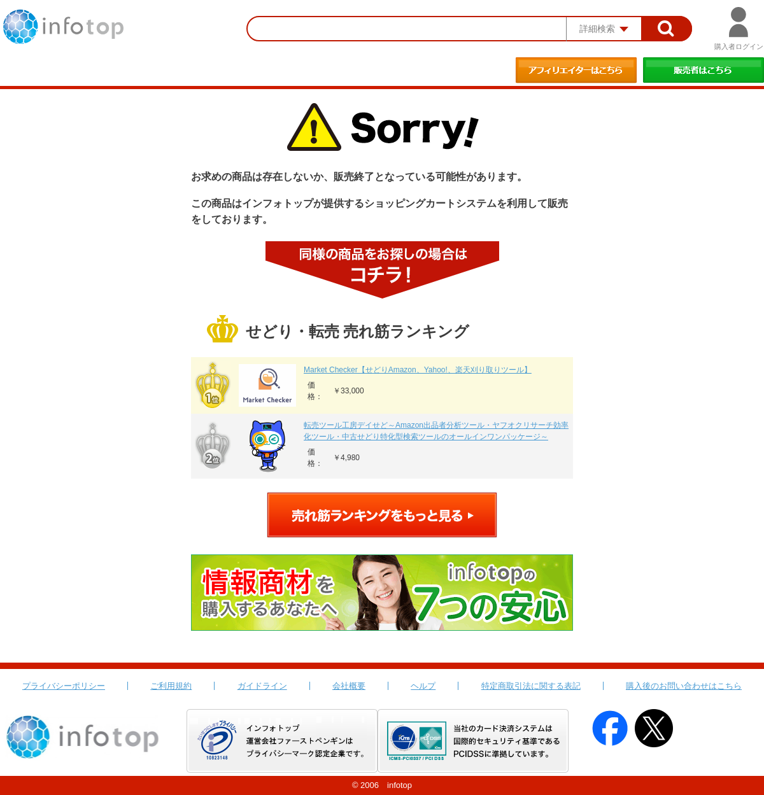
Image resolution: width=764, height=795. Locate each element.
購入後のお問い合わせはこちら (684, 686)
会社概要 (348, 686)
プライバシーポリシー (63, 686)
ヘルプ (423, 686)
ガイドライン (262, 686)
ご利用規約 (171, 686)
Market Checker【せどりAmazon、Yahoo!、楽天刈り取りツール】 (418, 369)
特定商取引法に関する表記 (531, 686)
